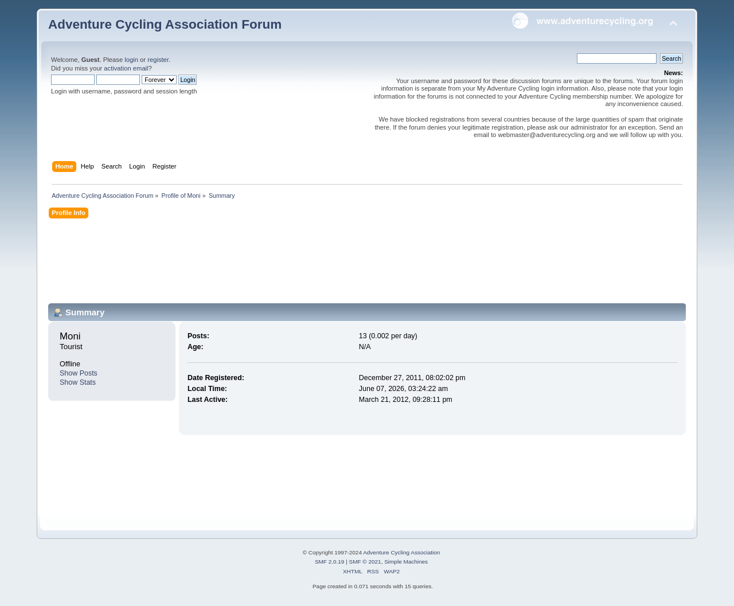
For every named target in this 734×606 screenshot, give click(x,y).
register (158, 59)
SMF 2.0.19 (330, 561)
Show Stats (78, 382)
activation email (126, 68)
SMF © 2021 (365, 561)
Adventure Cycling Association (401, 552)
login (131, 59)
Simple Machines (406, 561)
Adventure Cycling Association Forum (165, 24)
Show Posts (78, 373)
